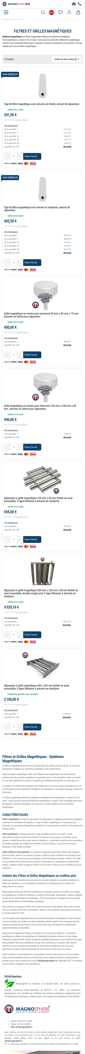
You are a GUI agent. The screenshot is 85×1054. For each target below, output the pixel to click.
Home (4, 19)
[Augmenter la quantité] (20, 156)
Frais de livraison (21, 120)
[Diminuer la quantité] (7, 156)
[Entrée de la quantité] (13, 156)
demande (67, 146)
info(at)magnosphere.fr (47, 960)
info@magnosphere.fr (24, 1027)
